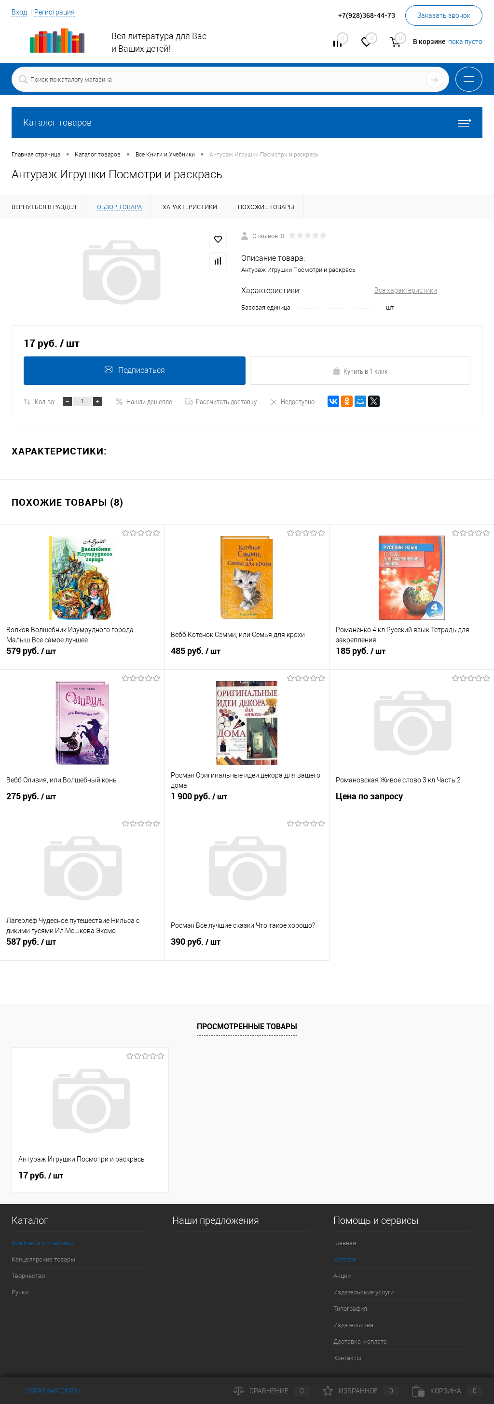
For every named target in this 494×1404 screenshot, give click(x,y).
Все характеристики (405, 290)
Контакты (347, 1357)
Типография (350, 1308)
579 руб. (82, 656)
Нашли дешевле (143, 401)
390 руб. (246, 947)
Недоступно (292, 401)
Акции (342, 1275)
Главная (344, 1243)
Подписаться (134, 370)
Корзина (447, 1391)
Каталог (344, 1259)
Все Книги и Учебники (43, 1243)
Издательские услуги (363, 1292)
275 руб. (82, 802)
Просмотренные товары (247, 1026)
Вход (19, 12)
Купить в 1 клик (360, 371)
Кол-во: (45, 401)
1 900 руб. (246, 802)
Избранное (361, 1391)
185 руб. (412, 656)
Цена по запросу (369, 798)
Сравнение (271, 1391)
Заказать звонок (443, 15)
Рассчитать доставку (221, 401)
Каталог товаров (247, 122)
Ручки (20, 1292)
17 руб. (40, 1175)
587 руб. (82, 947)
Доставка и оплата (360, 1341)
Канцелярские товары (43, 1259)
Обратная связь (47, 1391)
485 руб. (246, 656)
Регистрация (54, 12)
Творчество (28, 1275)
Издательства (353, 1325)
